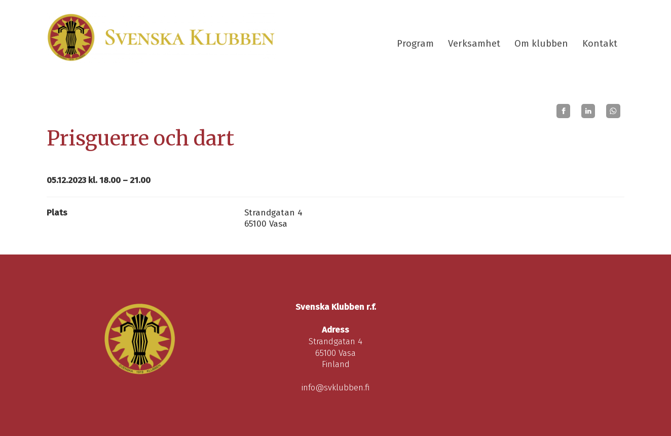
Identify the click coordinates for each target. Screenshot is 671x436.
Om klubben (541, 43)
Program (415, 43)
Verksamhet (474, 43)
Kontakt (599, 43)
